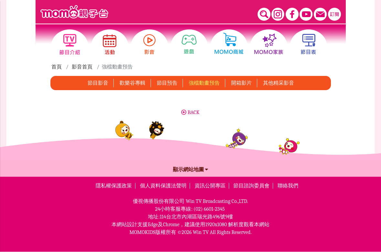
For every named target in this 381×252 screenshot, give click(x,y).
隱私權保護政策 (114, 186)
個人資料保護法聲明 (163, 186)
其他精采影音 (278, 83)
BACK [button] (190, 112)
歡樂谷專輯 (132, 83)
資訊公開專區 (210, 186)
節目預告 (167, 83)
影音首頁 (82, 67)
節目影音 (98, 83)
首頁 (56, 67)
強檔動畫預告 (204, 83)
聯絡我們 (288, 186)
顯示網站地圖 (190, 170)
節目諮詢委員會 (251, 186)
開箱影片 (241, 83)
